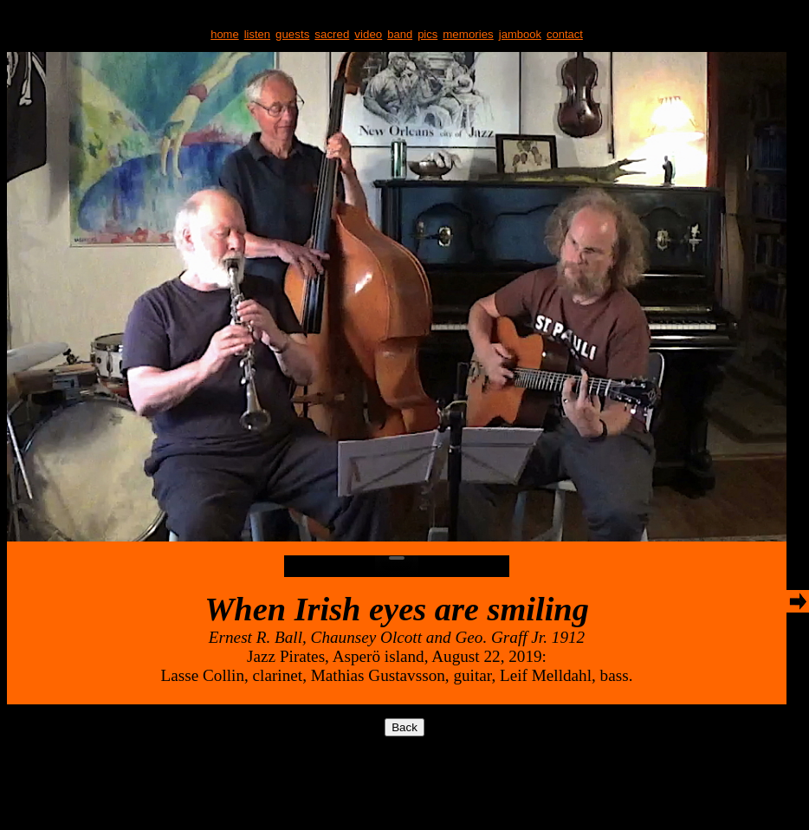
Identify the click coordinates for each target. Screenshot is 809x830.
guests (292, 34)
